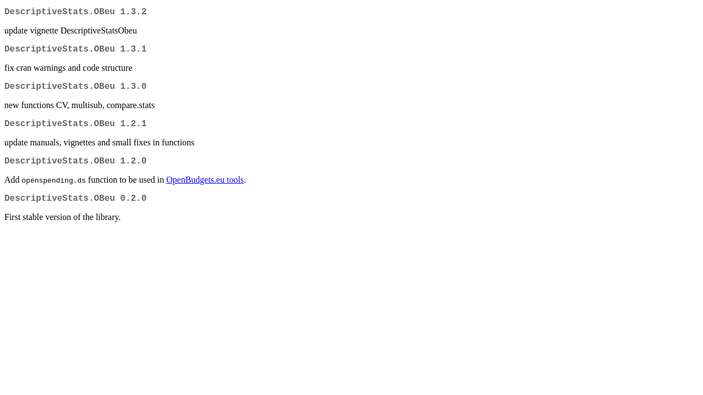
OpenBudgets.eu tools (204, 190)
